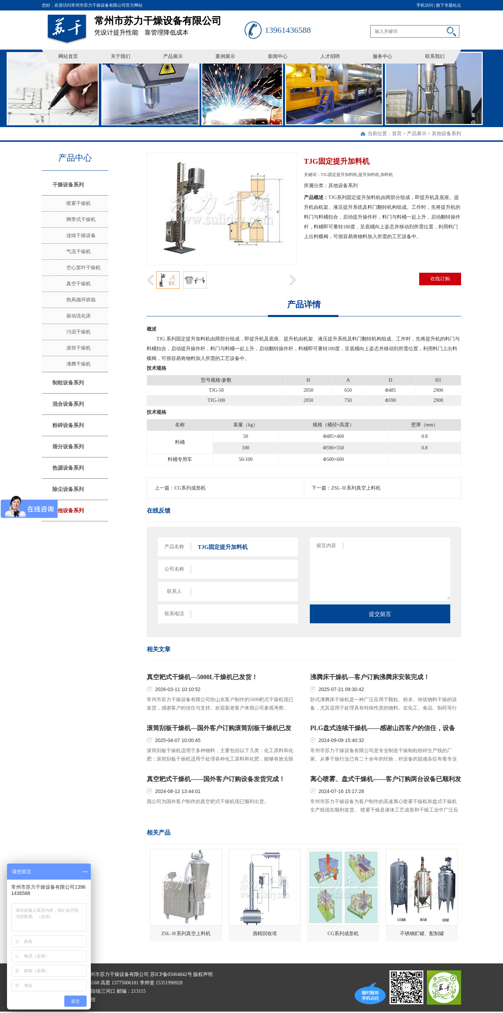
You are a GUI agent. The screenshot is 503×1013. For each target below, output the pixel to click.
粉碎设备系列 (68, 425)
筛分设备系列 (68, 446)
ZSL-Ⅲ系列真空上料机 (356, 488)
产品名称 (174, 546)
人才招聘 (330, 56)
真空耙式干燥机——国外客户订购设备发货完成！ (216, 779)
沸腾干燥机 (78, 364)
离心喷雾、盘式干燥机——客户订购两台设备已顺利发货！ (385, 779)
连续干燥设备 (81, 235)
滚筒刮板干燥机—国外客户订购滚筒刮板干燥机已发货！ (219, 728)
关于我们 (120, 56)
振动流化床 (78, 315)
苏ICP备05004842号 (171, 974)
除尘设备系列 (68, 489)
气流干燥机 (78, 251)
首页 (397, 133)
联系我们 (435, 56)
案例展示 (225, 56)
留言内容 (326, 545)
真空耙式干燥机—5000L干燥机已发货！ (202, 677)
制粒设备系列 (68, 383)
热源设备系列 (68, 468)
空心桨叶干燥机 (83, 267)
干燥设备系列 (68, 185)
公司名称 (174, 569)
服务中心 (382, 56)
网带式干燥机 (81, 219)
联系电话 (174, 613)
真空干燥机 (78, 283)
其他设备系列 (446, 133)
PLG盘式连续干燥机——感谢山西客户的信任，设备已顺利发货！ (382, 728)
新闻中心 (277, 56)
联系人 (174, 591)
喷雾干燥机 (78, 203)
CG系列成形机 (189, 488)
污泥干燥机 (78, 332)
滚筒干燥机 (78, 348)
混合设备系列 (68, 404)
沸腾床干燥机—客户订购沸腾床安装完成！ (370, 677)
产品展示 (173, 56)
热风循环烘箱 (81, 299)
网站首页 (68, 56)
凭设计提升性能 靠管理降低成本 (169, 23)
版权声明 (203, 974)
